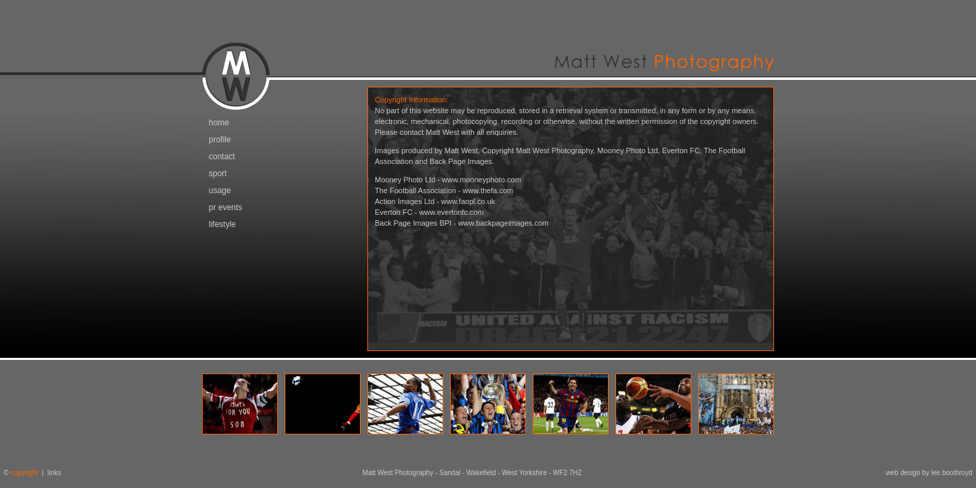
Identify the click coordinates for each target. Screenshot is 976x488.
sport (218, 173)
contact (222, 156)
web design (903, 472)
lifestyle (222, 224)
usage (220, 190)
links (54, 472)
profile (220, 139)
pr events (225, 207)
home (219, 122)
